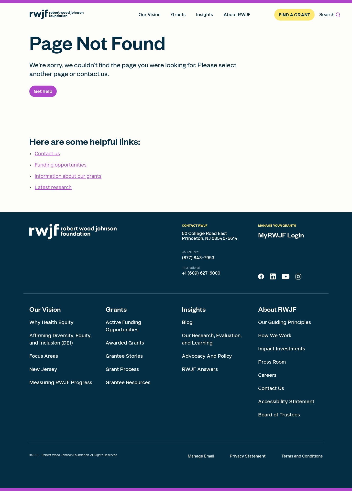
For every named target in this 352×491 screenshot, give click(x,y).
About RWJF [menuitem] (237, 14)
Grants (116, 309)
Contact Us (271, 388)
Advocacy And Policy (207, 356)
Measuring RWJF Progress (60, 382)
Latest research (53, 187)
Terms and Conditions (302, 456)
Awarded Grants (125, 342)
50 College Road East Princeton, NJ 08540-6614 (210, 236)
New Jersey (43, 369)
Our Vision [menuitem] (150, 14)
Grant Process (122, 369)
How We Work (275, 335)
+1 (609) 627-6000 (201, 273)
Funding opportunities (61, 164)
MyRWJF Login (281, 234)
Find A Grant (294, 15)
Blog (187, 322)
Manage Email (201, 456)
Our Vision (45, 309)
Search (329, 14)
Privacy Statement (248, 456)
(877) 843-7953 (198, 257)
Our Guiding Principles (284, 322)
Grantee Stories (124, 356)
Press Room (272, 361)
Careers (267, 375)
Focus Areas (43, 356)
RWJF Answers (200, 369)
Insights (194, 309)
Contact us (47, 153)
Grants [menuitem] (178, 14)
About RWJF (277, 309)
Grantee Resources (128, 382)
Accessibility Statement (286, 401)
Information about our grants (68, 176)
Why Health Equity (51, 322)
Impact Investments (281, 348)
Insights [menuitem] (204, 14)
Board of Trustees (279, 414)
